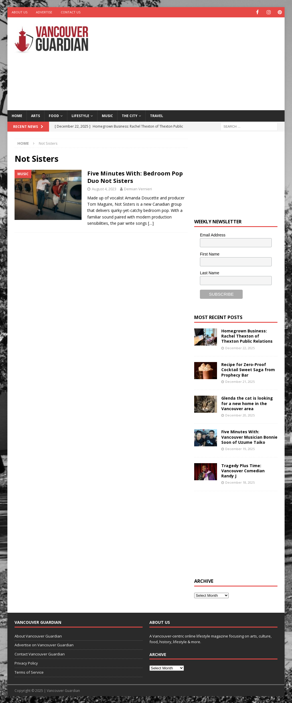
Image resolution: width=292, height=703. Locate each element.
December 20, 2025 (240, 415)
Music (107, 115)
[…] (151, 223)
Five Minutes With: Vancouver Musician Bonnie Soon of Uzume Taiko (249, 436)
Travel (156, 115)
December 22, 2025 (240, 348)
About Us (19, 12)
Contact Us (70, 12)
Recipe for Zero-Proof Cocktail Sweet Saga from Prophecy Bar (248, 369)
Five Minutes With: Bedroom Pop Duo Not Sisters (135, 176)
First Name (209, 254)
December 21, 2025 (240, 381)
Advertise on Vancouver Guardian (44, 644)
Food (54, 115)
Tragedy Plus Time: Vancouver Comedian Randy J (243, 470)
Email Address (212, 234)
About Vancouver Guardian (38, 635)
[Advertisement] (197, 63)
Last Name (209, 272)
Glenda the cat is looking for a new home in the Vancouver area (247, 403)
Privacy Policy (26, 662)
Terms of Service (29, 672)
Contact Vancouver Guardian (40, 653)
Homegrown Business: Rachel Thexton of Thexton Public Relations (247, 336)
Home (17, 115)
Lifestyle (80, 115)
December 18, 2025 (240, 482)
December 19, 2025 (240, 448)
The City (129, 115)
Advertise (44, 12)
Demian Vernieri (138, 188)
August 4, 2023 (104, 188)
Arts (35, 115)
